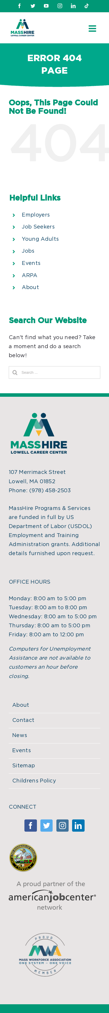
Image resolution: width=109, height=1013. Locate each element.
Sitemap (23, 765)
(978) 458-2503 (50, 490)
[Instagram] (62, 825)
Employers (36, 215)
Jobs (28, 251)
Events (31, 263)
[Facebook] (30, 825)
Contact (23, 720)
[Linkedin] (78, 825)
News (19, 735)
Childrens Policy (34, 781)
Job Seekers (38, 227)
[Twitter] (46, 825)
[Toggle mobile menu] (93, 28)
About (30, 287)
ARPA (29, 275)
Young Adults (40, 239)
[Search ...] (54, 372)
